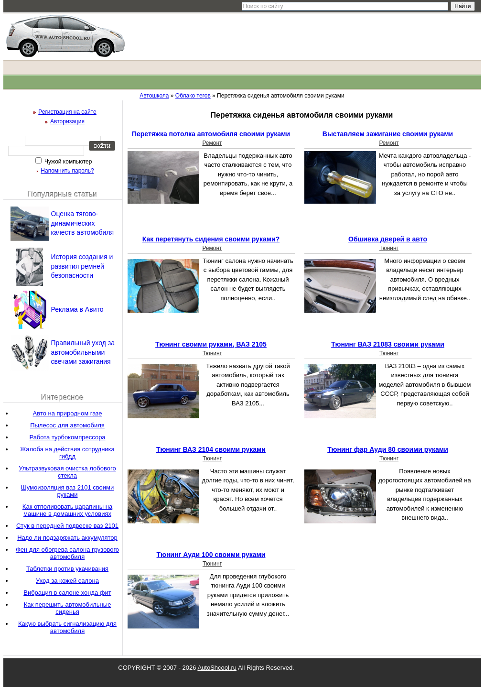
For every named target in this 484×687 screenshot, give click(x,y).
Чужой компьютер (67, 161)
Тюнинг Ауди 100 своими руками (211, 554)
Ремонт (212, 143)
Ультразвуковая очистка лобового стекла (67, 472)
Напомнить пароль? (67, 170)
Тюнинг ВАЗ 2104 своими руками (211, 449)
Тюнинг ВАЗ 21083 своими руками (387, 344)
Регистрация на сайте (67, 112)
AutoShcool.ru (217, 667)
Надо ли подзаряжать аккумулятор (67, 537)
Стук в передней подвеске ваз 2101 (67, 525)
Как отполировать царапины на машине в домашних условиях (67, 510)
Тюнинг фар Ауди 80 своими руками (387, 449)
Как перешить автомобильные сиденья (67, 608)
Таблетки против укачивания (67, 568)
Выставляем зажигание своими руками (388, 134)
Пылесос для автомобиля (67, 425)
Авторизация (67, 121)
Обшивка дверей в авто (387, 239)
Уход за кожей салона (67, 580)
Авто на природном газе (67, 413)
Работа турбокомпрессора (67, 437)
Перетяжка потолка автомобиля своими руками (211, 134)
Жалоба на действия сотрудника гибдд (67, 453)
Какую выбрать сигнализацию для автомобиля (67, 627)
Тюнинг (388, 248)
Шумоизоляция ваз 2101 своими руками (67, 491)
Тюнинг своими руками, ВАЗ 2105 (211, 344)
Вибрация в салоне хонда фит (67, 592)
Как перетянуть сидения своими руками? (211, 239)
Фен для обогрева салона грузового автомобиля (67, 553)
